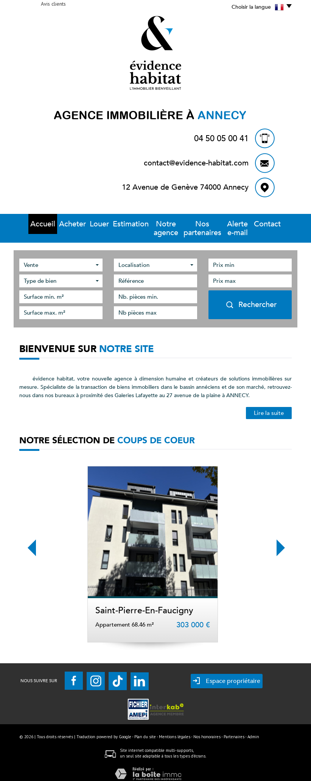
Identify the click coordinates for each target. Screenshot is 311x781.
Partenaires (234, 728)
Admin (253, 728)
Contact (277, 224)
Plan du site (145, 728)
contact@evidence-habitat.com (196, 163)
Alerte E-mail (243, 224)
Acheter (60, 224)
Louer (86, 224)
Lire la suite (269, 404)
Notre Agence (154, 224)
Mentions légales (174, 728)
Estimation (115, 224)
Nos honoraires (207, 728)
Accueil (33, 224)
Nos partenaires (200, 224)
